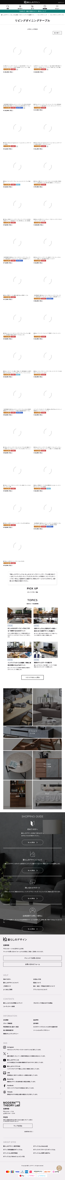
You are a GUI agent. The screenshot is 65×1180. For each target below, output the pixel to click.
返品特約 (35, 1020)
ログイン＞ (61, 2)
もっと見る (32, 842)
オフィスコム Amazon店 (40, 1146)
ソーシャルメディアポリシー (41, 1030)
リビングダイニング (42, 15)
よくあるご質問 (7, 989)
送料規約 (35, 1023)
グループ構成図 (7, 1023)
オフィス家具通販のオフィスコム (12, 1150)
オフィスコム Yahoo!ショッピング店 (14, 1156)
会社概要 (5, 1020)
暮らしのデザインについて (11, 983)
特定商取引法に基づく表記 (11, 1027)
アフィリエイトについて (40, 989)
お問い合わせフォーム (32, 964)
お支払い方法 (37, 979)
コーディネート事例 (9, 1006)
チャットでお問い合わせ (32, 958)
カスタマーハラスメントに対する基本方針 (45, 1027)
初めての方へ (7, 979)
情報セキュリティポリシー (10, 1034)
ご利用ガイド (7, 986)
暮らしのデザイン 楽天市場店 (11, 1146)
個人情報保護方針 (8, 1030)
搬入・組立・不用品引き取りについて (44, 986)
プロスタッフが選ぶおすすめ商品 (42, 1003)
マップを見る (17, 1126)
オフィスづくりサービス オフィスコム (44, 1150)
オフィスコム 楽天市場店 (10, 1153)
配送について (37, 983)
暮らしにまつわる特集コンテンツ (12, 1003)
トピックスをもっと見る (33, 677)
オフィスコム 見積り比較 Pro (41, 1153)
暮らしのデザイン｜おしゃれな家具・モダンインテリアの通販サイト (17, 15)
